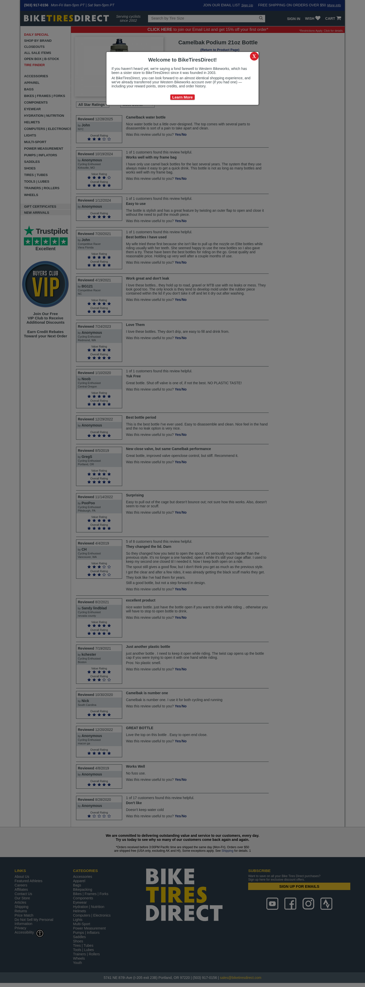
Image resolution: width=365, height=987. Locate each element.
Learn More (182, 97)
